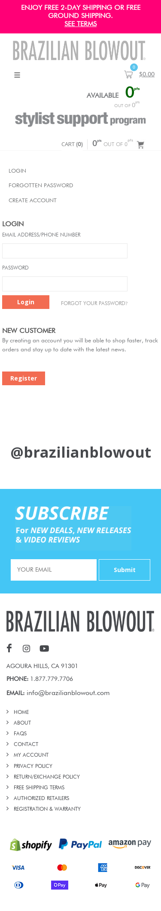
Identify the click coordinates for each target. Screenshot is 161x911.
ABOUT (22, 723)
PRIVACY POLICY (33, 766)
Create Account (33, 201)
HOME (21, 712)
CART (72, 144)
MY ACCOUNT (31, 755)
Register (23, 378)
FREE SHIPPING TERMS (39, 788)
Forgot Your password (94, 303)
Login (17, 171)
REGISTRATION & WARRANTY (47, 809)
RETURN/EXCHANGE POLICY (47, 777)
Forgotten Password (41, 186)
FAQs (20, 734)
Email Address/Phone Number (41, 235)
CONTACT (26, 744)
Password (15, 268)
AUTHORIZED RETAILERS (41, 798)
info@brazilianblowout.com (68, 693)
